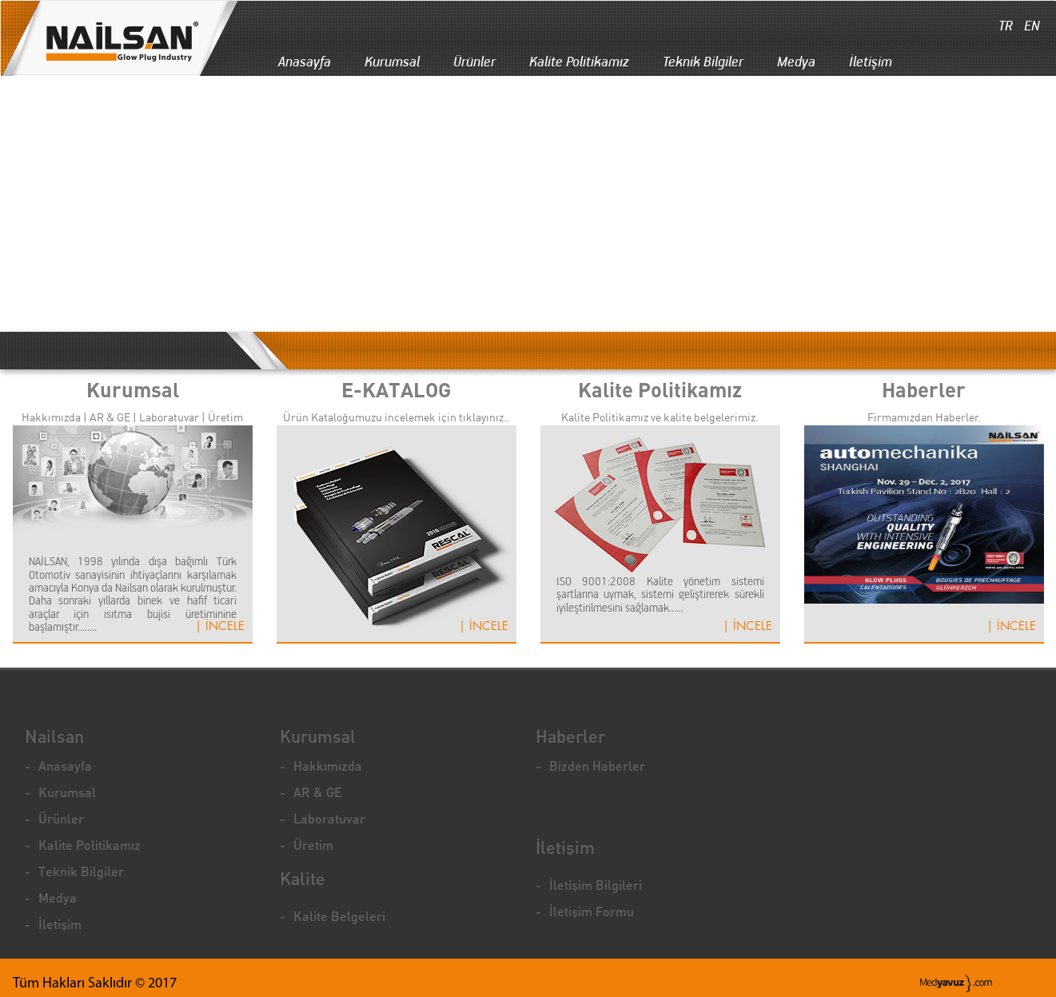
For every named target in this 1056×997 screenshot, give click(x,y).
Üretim (313, 844)
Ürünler (474, 61)
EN (1030, 25)
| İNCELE (220, 626)
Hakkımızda (327, 765)
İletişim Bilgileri (595, 884)
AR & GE (317, 792)
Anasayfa (304, 61)
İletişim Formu (591, 911)
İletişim (870, 61)
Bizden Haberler (597, 765)
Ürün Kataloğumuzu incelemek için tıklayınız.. (396, 417)
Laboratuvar (329, 818)
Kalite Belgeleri (339, 915)
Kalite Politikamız (579, 61)
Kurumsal (392, 61)
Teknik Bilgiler (703, 61)
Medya (796, 61)
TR (1004, 25)
